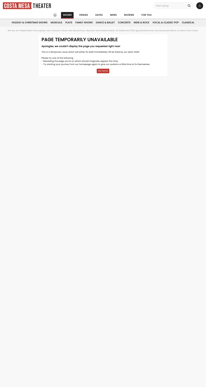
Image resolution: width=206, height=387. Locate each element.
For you (146, 15)
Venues (83, 15)
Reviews (129, 15)
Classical (188, 22)
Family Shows (84, 22)
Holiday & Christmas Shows (29, 22)
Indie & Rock (141, 22)
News (113, 15)
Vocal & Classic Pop (165, 22)
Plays (68, 22)
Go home (103, 70)
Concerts (124, 22)
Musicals (56, 22)
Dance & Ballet (105, 22)
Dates (99, 15)
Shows (67, 15)
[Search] (189, 6)
